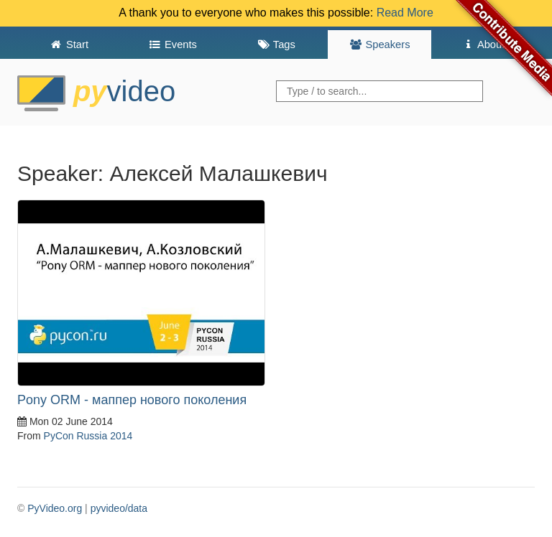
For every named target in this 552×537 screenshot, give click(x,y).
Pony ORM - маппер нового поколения (132, 400)
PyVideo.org (54, 508)
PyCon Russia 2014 (88, 436)
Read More (405, 12)
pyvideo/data (119, 508)
